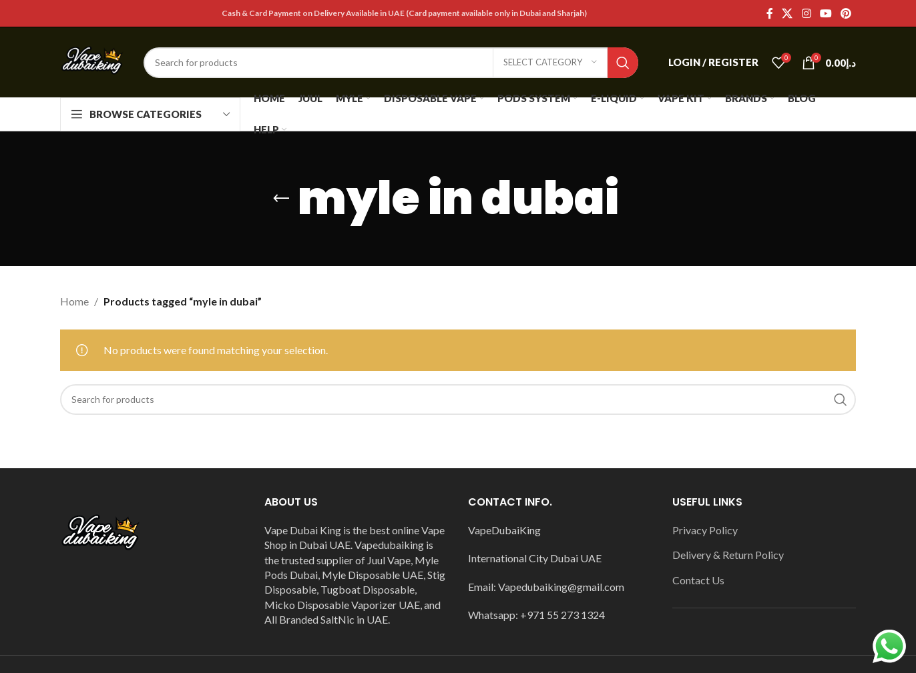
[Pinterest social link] (846, 13)
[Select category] (550, 63)
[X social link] (787, 13)
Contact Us (698, 580)
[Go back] (281, 198)
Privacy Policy (705, 530)
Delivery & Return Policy (728, 554)
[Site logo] (92, 61)
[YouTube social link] (825, 13)
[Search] (391, 62)
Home (74, 301)
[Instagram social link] (806, 13)
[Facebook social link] (770, 13)
